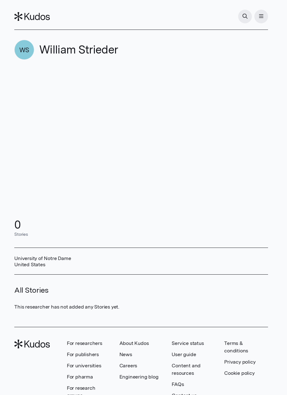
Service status (188, 343)
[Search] (245, 16)
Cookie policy (239, 373)
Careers (128, 366)
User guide (184, 354)
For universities (84, 366)
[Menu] (261, 16)
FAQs (178, 384)
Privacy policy (239, 362)
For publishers (83, 354)
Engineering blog (139, 377)
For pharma (80, 377)
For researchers (84, 343)
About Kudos (134, 343)
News (125, 354)
